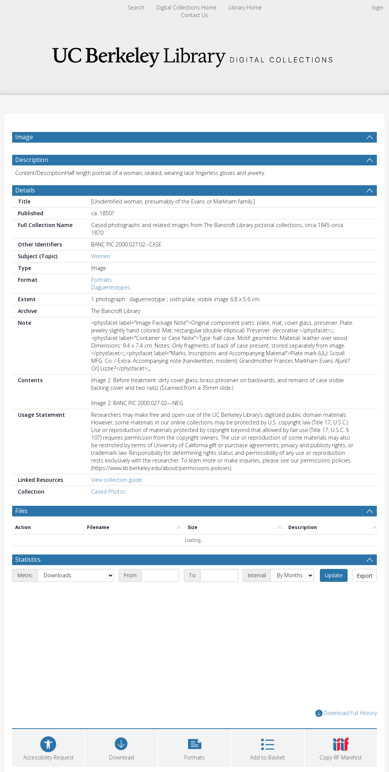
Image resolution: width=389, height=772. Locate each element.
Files (21, 511)
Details (25, 190)
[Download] (121, 747)
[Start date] (160, 575)
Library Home (245, 7)
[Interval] (292, 575)
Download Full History (346, 713)
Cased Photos (108, 491)
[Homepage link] (194, 55)
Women (100, 256)
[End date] (219, 575)
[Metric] (75, 575)
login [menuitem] (377, 7)
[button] (194, 747)
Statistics (28, 559)
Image (24, 137)
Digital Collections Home (187, 7)
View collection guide (116, 479)
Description (31, 160)
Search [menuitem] (136, 7)
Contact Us (194, 15)
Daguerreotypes (110, 287)
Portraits (101, 279)
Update (334, 575)
